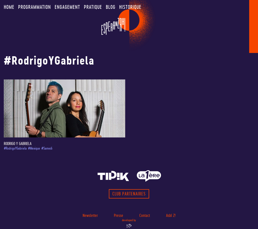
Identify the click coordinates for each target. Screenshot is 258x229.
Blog (110, 7)
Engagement (67, 7)
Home (9, 7)
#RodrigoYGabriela (15, 148)
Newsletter (90, 215)
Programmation (34, 7)
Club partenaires (129, 194)
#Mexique (34, 148)
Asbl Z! (171, 215)
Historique (130, 7)
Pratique (93, 7)
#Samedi (46, 148)
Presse (118, 215)
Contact (144, 215)
